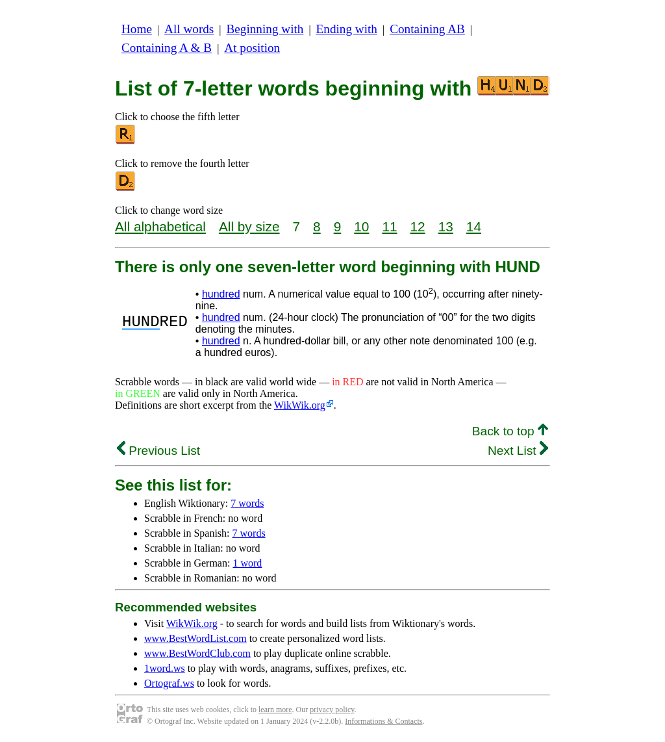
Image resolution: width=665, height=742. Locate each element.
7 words (247, 503)
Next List (518, 450)
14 (473, 226)
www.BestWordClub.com (197, 653)
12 (417, 226)
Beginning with (265, 29)
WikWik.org (299, 405)
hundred (221, 294)
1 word (247, 563)
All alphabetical (160, 226)
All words (189, 29)
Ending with (346, 29)
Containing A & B (166, 48)
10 (361, 226)
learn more (275, 709)
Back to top (510, 431)
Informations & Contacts (383, 721)
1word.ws (164, 668)
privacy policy (332, 709)
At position (252, 48)
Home (136, 29)
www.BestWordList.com (195, 638)
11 (389, 226)
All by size (249, 226)
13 (445, 226)
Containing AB (427, 29)
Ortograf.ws (169, 683)
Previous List (158, 450)
